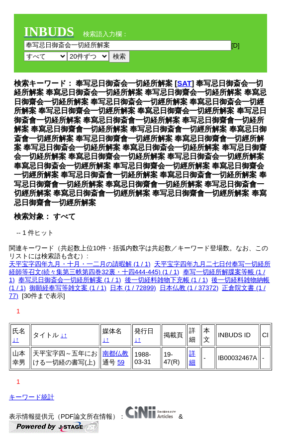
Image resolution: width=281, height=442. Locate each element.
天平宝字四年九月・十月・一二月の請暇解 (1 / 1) (80, 264)
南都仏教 (115, 353)
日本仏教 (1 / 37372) (189, 288)
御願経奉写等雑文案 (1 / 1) (67, 288)
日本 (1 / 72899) (133, 288)
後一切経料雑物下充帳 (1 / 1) (166, 280)
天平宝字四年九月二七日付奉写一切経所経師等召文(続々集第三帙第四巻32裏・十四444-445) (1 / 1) (140, 268)
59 (120, 362)
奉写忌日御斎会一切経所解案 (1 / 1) (69, 280)
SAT (184, 83)
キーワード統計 (31, 397)
